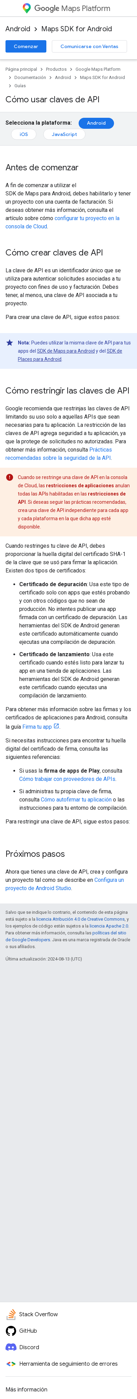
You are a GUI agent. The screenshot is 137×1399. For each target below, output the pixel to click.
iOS (24, 134)
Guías (20, 85)
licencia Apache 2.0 (109, 926)
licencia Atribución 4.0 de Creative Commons (80, 919)
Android (17, 29)
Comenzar (26, 46)
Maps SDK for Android (76, 29)
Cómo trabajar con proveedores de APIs (67, 779)
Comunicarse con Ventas (89, 46)
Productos (56, 69)
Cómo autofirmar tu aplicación (76, 799)
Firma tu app (37, 727)
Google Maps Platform (98, 69)
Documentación (30, 77)
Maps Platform (72, 8)
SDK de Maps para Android (66, 351)
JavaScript (64, 134)
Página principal (21, 69)
